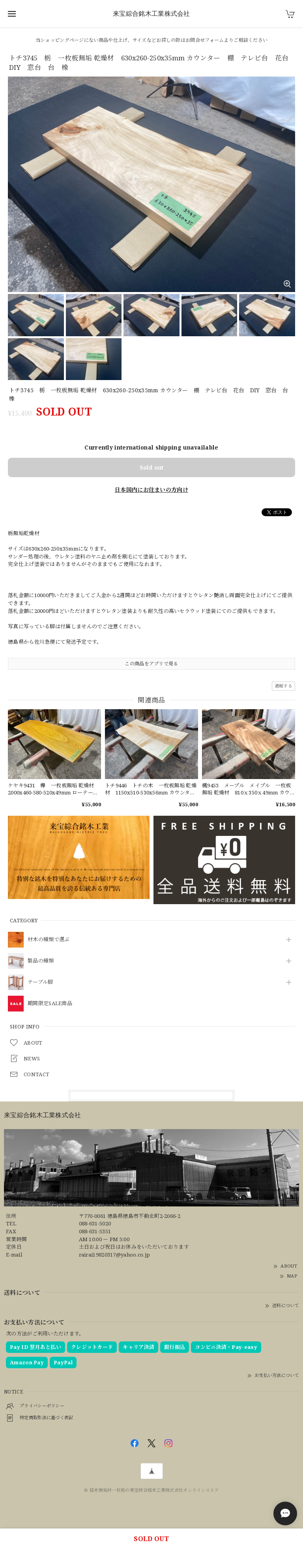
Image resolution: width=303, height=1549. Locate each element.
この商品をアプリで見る (151, 663)
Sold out (151, 467)
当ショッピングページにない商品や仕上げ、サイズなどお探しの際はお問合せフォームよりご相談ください (151, 40)
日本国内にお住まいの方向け (151, 489)
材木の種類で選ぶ (48, 940)
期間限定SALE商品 (50, 1003)
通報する (283, 686)
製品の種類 (41, 961)
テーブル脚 (40, 982)
